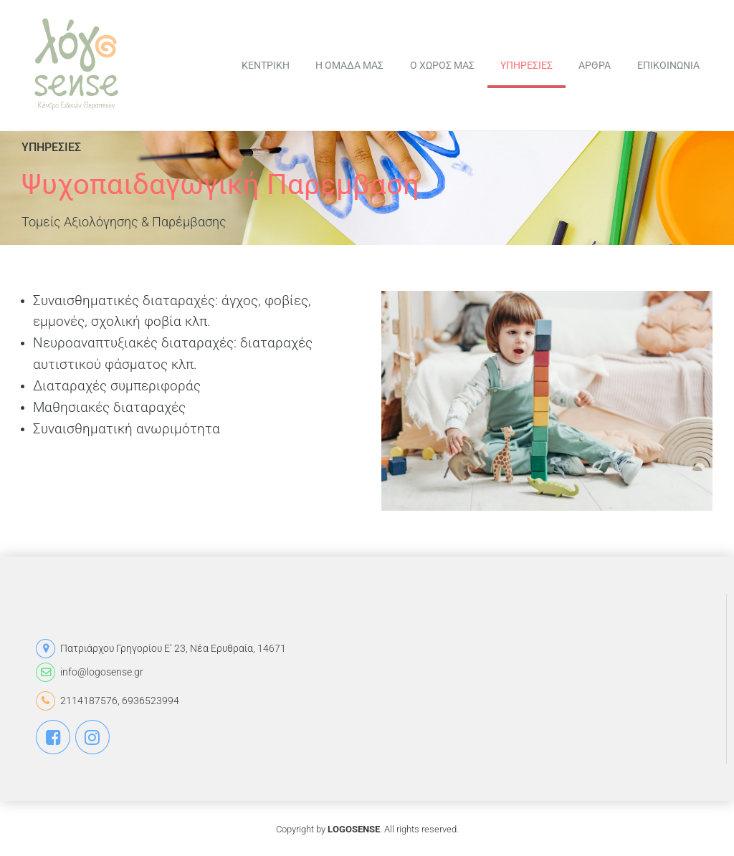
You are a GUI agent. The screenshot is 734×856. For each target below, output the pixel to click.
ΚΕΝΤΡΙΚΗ (266, 65)
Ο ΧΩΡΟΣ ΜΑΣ (442, 65)
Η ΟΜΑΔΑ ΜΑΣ (349, 65)
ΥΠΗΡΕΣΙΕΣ (526, 65)
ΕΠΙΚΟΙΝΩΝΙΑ (668, 65)
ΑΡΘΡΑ (594, 65)
